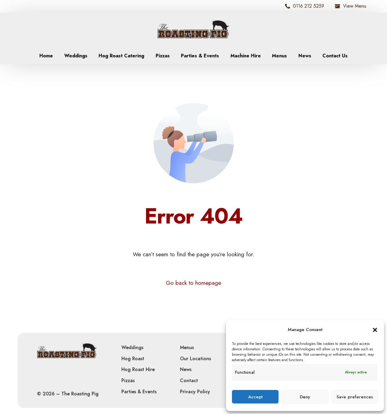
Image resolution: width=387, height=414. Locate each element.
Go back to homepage (193, 283)
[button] (375, 330)
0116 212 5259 (304, 6)
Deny (305, 397)
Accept (255, 397)
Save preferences (355, 397)
